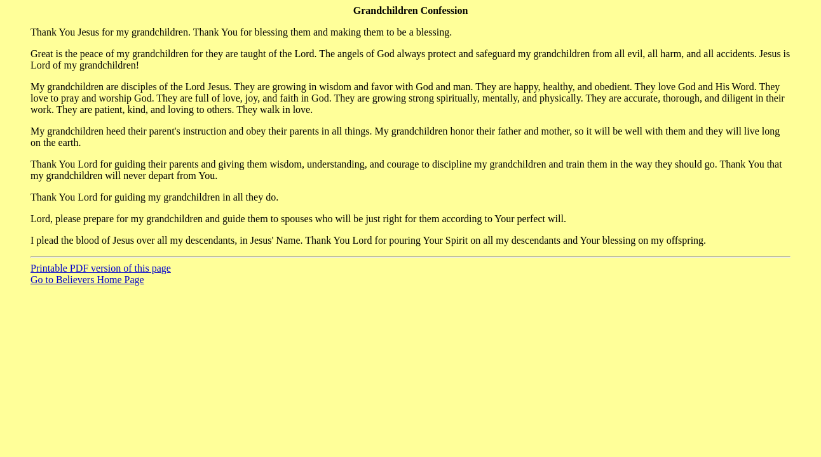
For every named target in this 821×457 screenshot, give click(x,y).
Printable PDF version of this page (101, 268)
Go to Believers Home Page (87, 279)
